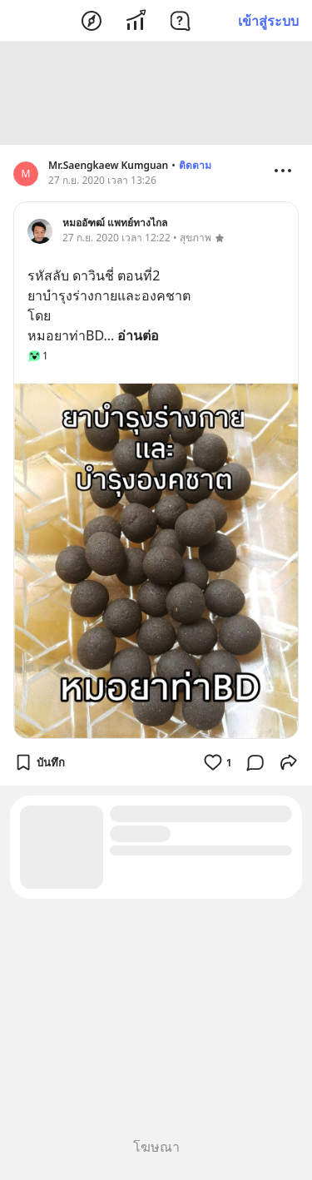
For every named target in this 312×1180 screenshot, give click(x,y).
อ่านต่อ (138, 335)
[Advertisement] (156, 93)
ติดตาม (195, 165)
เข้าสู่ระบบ (268, 21)
